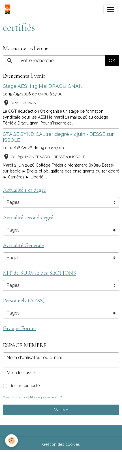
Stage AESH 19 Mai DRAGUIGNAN (43, 86)
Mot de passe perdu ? (46, 397)
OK (112, 60)
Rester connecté (25, 385)
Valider (61, 409)
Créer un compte (15, 397)
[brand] (8, 9)
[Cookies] (11, 440)
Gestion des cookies (61, 444)
